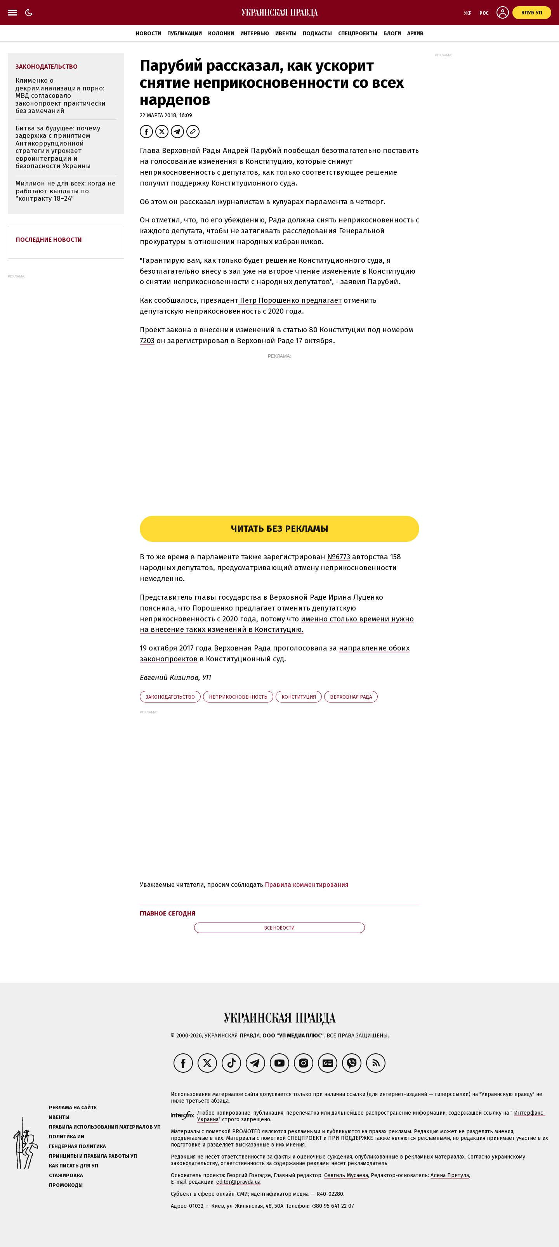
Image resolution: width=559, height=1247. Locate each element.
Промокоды (66, 1185)
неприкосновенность (238, 697)
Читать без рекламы (279, 528)
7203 (147, 340)
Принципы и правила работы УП (93, 1156)
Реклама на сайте (73, 1107)
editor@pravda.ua (238, 1182)
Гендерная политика (77, 1146)
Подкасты (317, 33)
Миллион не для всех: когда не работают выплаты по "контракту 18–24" (66, 191)
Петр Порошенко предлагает (290, 300)
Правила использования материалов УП (105, 1127)
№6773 (338, 556)
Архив (415, 33)
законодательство (170, 697)
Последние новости (49, 239)
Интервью (254, 33)
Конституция (298, 697)
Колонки (221, 33)
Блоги (392, 33)
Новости (148, 33)
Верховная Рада (351, 697)
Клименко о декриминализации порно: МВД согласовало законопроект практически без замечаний (61, 95)
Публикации (184, 33)
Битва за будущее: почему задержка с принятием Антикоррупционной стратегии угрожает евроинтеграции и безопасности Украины (58, 147)
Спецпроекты (357, 33)
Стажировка (66, 1175)
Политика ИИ (66, 1136)
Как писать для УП (73, 1166)
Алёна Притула (450, 1175)
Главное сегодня (167, 913)
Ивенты (286, 33)
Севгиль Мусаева (346, 1175)
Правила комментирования (307, 884)
